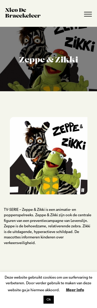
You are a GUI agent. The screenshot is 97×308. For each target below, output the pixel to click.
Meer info (75, 290)
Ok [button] (49, 299)
